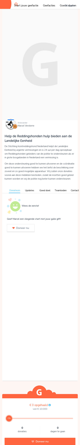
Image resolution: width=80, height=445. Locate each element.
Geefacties (49, 5)
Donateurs (14, 190)
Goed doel (44, 190)
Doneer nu (20, 228)
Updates (29, 190)
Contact (75, 190)
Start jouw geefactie (26, 5)
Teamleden (61, 190)
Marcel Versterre (26, 125)
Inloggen (70, 5)
